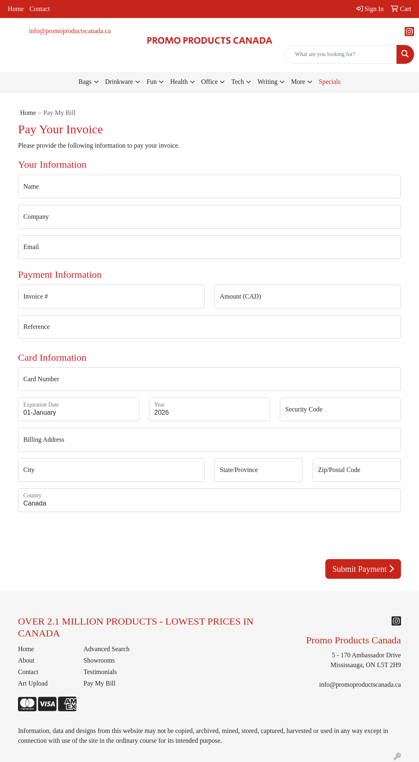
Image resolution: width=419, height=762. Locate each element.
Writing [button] (267, 81)
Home (16, 8)
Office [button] (209, 81)
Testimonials (100, 671)
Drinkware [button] (119, 81)
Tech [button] (237, 81)
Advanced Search (106, 648)
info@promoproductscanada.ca (70, 30)
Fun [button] (151, 81)
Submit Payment (363, 568)
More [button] (298, 81)
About (26, 660)
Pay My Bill (99, 683)
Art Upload (32, 683)
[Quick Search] (340, 54)
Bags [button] (85, 81)
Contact (39, 8)
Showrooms (99, 660)
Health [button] (179, 81)
